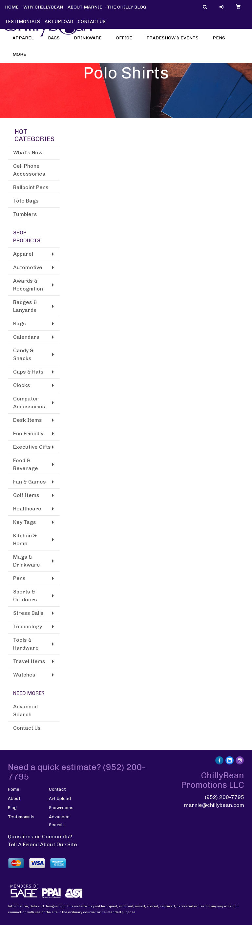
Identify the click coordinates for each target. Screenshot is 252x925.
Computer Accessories (29, 403)
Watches (24, 675)
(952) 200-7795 (224, 797)
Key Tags (24, 522)
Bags (56, 42)
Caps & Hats (28, 372)
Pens (221, 42)
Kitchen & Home (25, 539)
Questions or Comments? (40, 836)
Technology (27, 626)
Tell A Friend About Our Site (42, 844)
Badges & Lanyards (25, 306)
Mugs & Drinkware (26, 561)
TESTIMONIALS (22, 21)
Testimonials (21, 816)
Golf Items (26, 495)
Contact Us (27, 728)
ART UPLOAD (59, 21)
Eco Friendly (28, 433)
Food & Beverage (25, 464)
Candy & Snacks (23, 354)
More (21, 59)
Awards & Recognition (28, 285)
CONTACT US (92, 21)
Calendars (26, 337)
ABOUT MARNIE (85, 7)
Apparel (25, 42)
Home (13, 789)
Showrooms (61, 807)
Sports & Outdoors (25, 596)
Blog (12, 807)
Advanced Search (25, 710)
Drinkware (90, 42)
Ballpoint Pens (31, 187)
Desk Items (27, 420)
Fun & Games (29, 482)
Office (126, 42)
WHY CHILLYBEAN (43, 7)
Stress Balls (28, 613)
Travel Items (29, 661)
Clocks (21, 385)
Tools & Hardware (26, 644)
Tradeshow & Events (174, 42)
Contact (57, 789)
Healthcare (27, 509)
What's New (28, 152)
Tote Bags (26, 201)
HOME (12, 7)
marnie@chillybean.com (214, 805)
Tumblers (25, 214)
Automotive (27, 267)
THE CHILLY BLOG (126, 7)
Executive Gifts (32, 447)
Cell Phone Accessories (29, 170)
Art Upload (60, 798)
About (14, 798)
